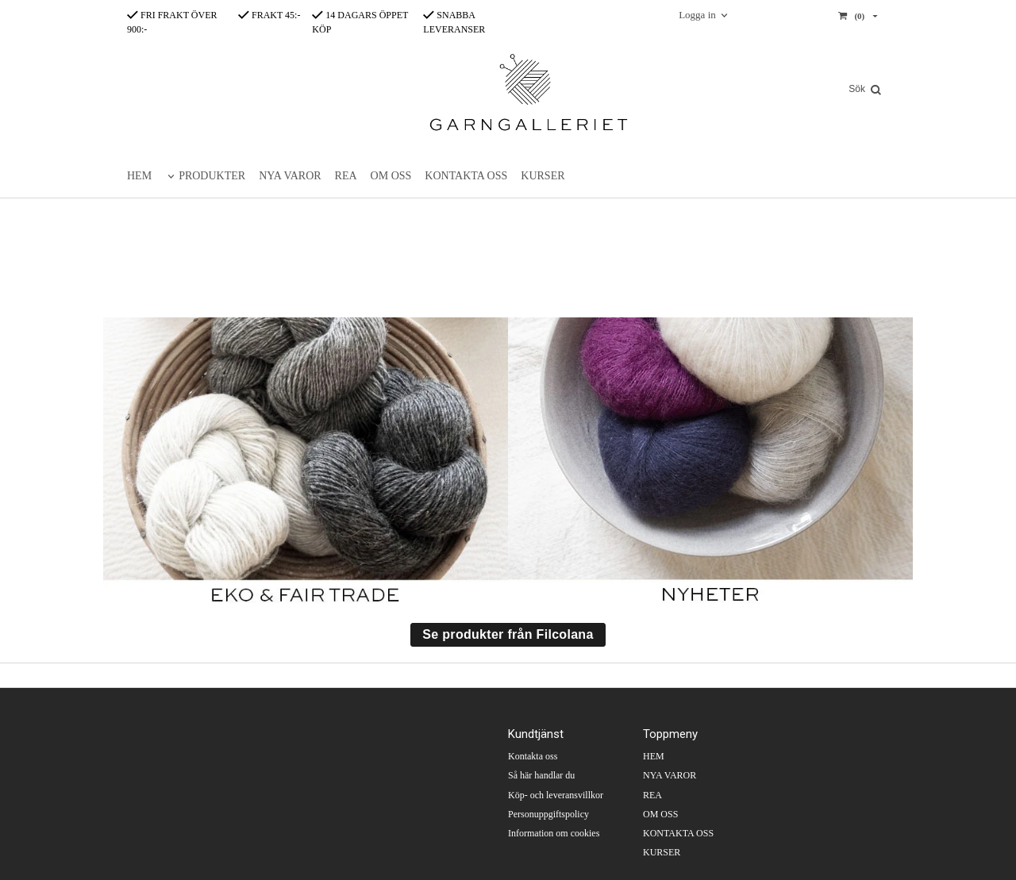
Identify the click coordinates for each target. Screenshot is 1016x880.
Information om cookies (553, 833)
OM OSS (391, 176)
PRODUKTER (212, 176)
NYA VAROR (290, 176)
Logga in (697, 15)
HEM (139, 176)
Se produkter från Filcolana (507, 634)
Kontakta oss (532, 756)
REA (346, 176)
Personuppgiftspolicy (548, 814)
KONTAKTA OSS (466, 176)
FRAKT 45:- (269, 15)
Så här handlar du (541, 775)
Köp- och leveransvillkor (555, 795)
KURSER (542, 176)
